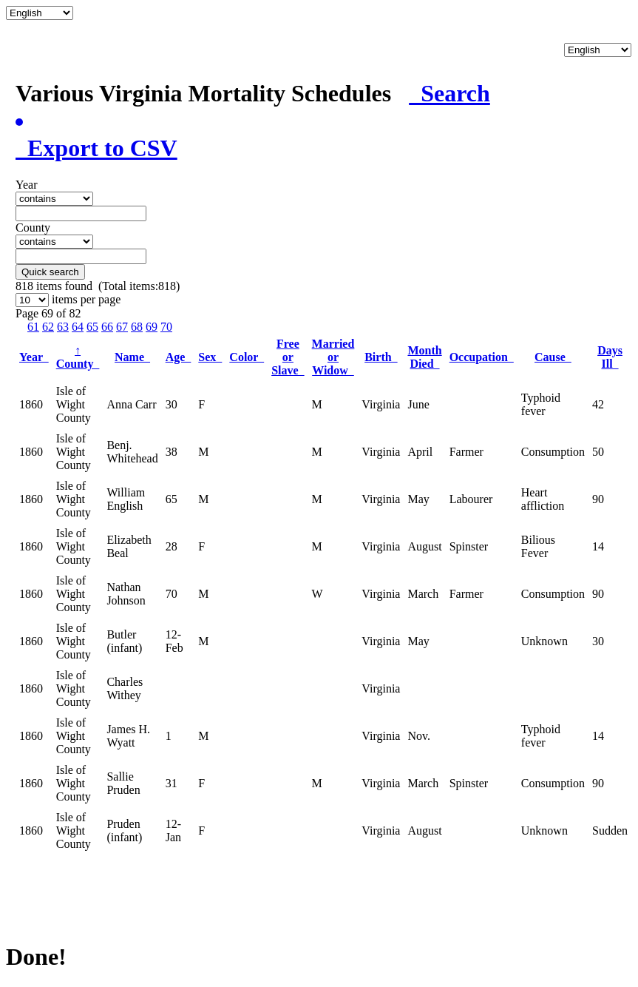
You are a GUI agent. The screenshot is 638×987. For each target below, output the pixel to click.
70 (166, 326)
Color (246, 357)
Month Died (424, 357)
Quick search (50, 271)
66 (107, 326)
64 (78, 326)
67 (122, 326)
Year (34, 357)
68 (137, 326)
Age (178, 357)
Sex (210, 357)
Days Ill (609, 357)
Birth (380, 357)
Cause (553, 357)
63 (63, 326)
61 (33, 326)
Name (132, 357)
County (78, 357)
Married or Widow (333, 357)
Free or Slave (287, 357)
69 (151, 326)
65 (92, 326)
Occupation (481, 357)
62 (48, 326)
